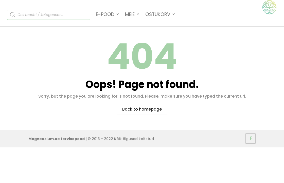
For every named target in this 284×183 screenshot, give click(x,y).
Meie (130, 15)
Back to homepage (142, 109)
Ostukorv (157, 15)
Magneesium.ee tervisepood (56, 138)
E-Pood (105, 15)
